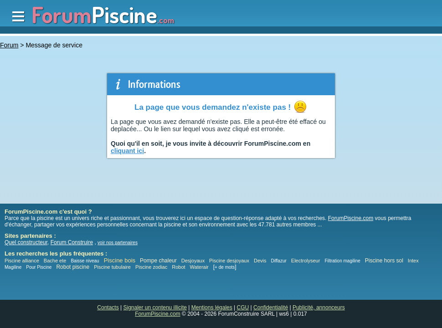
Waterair (199, 267)
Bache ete (55, 260)
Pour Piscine (38, 267)
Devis (260, 260)
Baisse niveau (85, 260)
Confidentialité (270, 307)
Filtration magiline (342, 260)
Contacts (107, 307)
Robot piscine (72, 267)
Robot (178, 267)
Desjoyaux (193, 260)
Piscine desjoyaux (229, 260)
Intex (413, 260)
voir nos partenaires (118, 242)
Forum (9, 45)
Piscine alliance (22, 260)
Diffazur (279, 260)
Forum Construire (72, 242)
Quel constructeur (26, 242)
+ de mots (225, 267)
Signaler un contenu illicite (155, 307)
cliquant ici (127, 150)
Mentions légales (211, 307)
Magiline (13, 267)
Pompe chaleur (159, 260)
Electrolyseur (305, 260)
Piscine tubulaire (112, 267)
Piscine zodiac (151, 267)
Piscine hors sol (384, 260)
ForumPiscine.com (350, 218)
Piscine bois (119, 260)
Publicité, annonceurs (319, 307)
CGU (243, 307)
